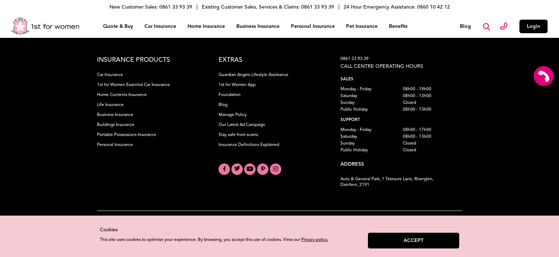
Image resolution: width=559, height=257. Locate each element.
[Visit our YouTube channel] (250, 169)
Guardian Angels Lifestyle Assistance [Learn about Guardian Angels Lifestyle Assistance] (253, 75)
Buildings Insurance (115, 125)
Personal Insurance (313, 26)
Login (533, 26)
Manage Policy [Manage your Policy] (233, 115)
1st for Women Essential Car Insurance (133, 85)
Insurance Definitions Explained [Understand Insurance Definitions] (249, 145)
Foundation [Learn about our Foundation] (230, 95)
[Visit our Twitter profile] (237, 169)
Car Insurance (160, 26)
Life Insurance (110, 105)
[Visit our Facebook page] (224, 169)
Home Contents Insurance (122, 95)
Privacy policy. (314, 240)
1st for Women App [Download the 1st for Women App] (237, 85)
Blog (465, 26)
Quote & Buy (118, 26)
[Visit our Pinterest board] (262, 169)
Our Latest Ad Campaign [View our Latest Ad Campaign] (242, 125)
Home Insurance (206, 26)
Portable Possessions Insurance (126, 135)
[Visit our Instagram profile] (275, 169)
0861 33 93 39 (354, 59)
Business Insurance (258, 26)
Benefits (398, 26)
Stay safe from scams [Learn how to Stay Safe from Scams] (238, 135)
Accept (414, 240)
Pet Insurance (362, 26)
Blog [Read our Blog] (223, 105)
